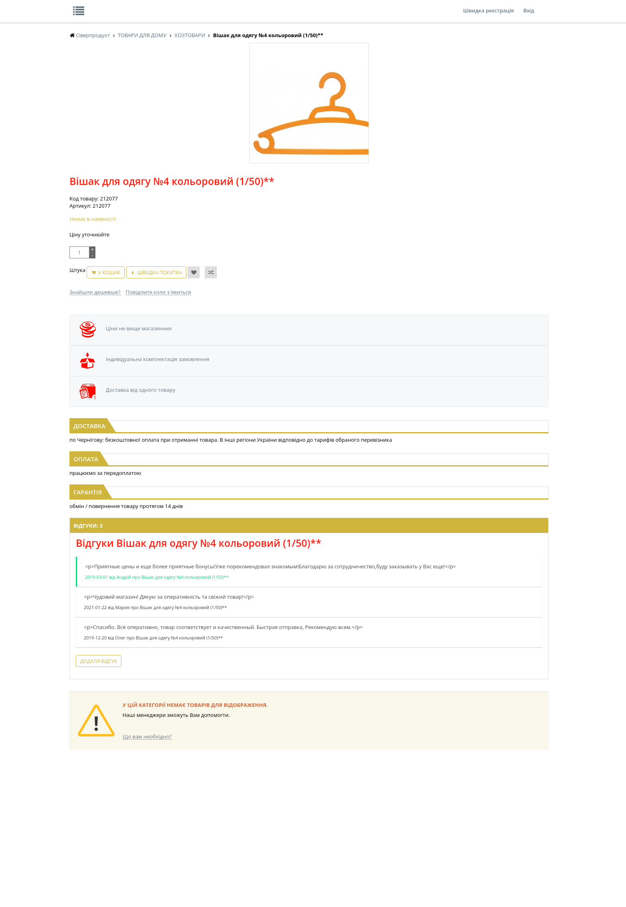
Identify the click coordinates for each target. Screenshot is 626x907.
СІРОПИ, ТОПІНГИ (224, 819)
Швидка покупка (362, 182)
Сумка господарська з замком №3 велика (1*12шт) (313, 362)
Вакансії (163, 5)
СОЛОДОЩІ (351, 796)
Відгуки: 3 (201, 469)
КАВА (75, 834)
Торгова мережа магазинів (309, 652)
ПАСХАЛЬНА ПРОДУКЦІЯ (298, 827)
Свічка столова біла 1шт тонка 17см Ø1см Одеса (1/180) (475, 362)
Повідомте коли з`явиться (330, 197)
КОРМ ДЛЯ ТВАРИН (226, 834)
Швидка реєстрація (488, 5)
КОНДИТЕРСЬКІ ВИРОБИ (232, 811)
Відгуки (125, 5)
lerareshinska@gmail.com (134, 888)
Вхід (528, 5)
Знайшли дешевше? (266, 197)
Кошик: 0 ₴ (499, 84)
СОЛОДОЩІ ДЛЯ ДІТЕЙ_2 (366, 804)
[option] (149, 185)
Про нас (87, 5)
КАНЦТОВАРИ (420, 811)
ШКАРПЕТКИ (419, 819)
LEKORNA (147, 796)
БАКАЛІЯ (79, 842)
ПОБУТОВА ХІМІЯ (424, 827)
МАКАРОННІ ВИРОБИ (228, 842)
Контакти (203, 5)
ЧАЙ (74, 827)
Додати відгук (212, 612)
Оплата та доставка (241, 83)
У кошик (312, 182)
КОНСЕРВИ (216, 827)
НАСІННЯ (147, 804)
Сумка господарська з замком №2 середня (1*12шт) (150, 362)
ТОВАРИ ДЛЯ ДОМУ (360, 827)
